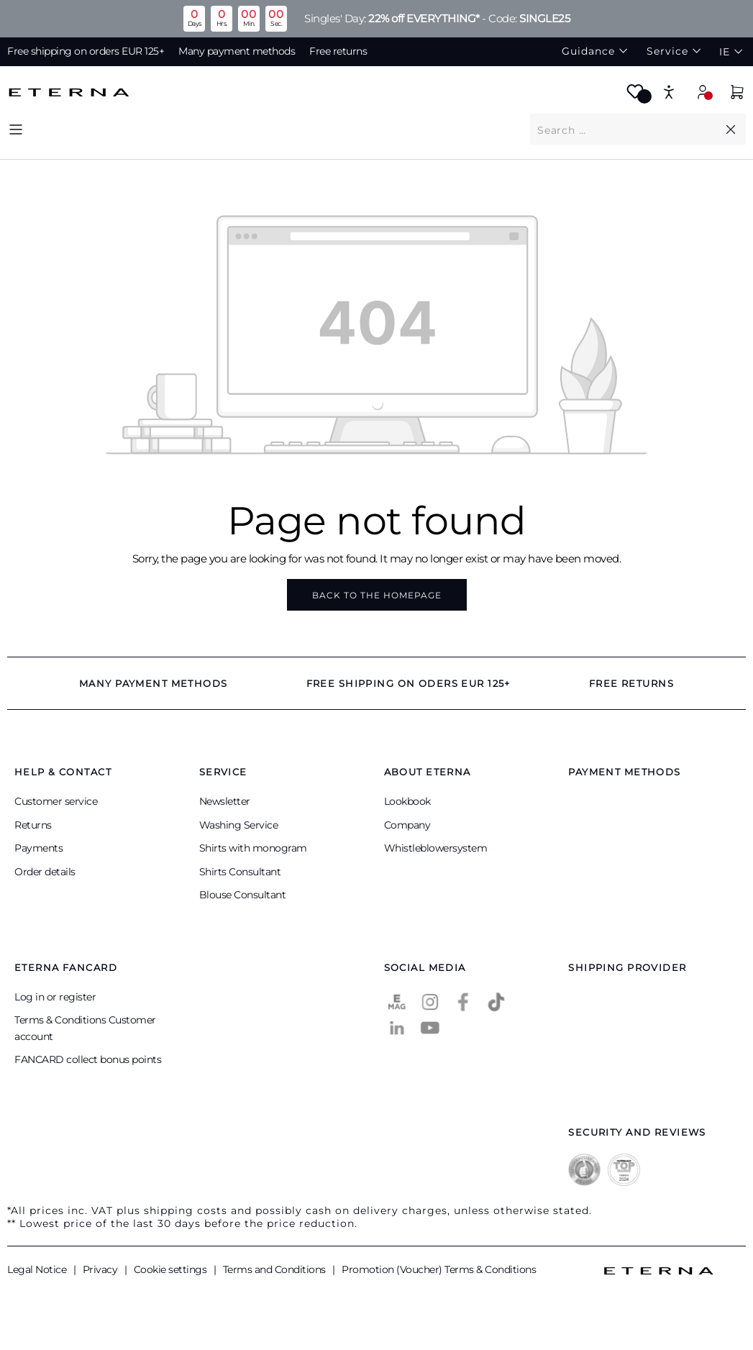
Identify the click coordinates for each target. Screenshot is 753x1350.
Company (407, 824)
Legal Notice (38, 1269)
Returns (33, 824)
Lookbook (407, 801)
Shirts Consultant (240, 871)
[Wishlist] (635, 96)
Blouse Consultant (242, 894)
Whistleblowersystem (436, 848)
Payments (38, 848)
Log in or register (55, 996)
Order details (45, 871)
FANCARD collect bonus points (87, 1059)
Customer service (55, 801)
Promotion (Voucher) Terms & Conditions (439, 1269)
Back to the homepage (377, 595)
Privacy (101, 1269)
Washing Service (238, 824)
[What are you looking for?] (626, 129)
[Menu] (15, 129)
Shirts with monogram (253, 848)
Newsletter (224, 801)
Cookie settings (171, 1269)
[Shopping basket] (737, 94)
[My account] (702, 92)
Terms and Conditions (276, 1269)
